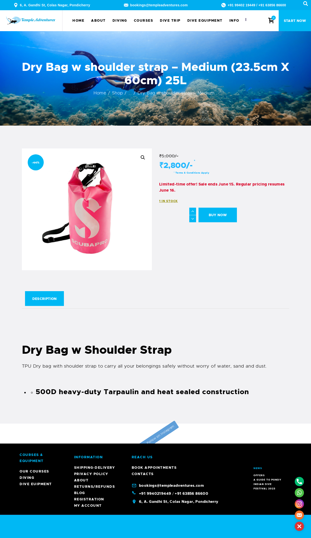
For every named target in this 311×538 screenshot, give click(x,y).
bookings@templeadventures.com (159, 5)
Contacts (143, 135)
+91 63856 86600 (272, 5)
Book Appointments (154, 128)
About (81, 141)
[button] (142, 157)
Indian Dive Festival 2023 (267, 451)
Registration (89, 160)
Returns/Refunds (94, 147)
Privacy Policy (91, 135)
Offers (267, 449)
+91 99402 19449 (241, 5)
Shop (117, 93)
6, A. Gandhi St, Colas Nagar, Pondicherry (55, 5)
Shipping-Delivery (94, 128)
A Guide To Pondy (268, 450)
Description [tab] (44, 299)
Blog (79, 154)
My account (88, 166)
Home (100, 93)
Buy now (218, 215)
